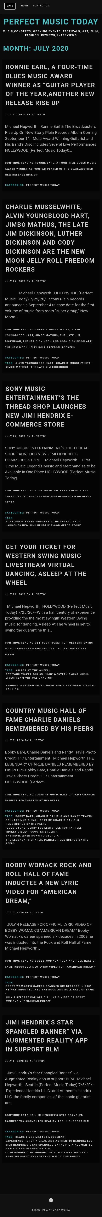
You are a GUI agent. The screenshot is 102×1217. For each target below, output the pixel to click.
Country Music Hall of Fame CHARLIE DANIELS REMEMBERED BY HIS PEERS (50, 719)
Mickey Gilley (17, 831)
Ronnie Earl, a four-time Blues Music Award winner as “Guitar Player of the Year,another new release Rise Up (50, 84)
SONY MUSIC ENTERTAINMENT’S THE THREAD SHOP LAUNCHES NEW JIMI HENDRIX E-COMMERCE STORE (46, 406)
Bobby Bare (25, 816)
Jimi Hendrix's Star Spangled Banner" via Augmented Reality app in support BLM (49, 1146)
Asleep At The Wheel (32, 670)
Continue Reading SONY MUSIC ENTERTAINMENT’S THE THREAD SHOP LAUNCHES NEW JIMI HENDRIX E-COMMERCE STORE (48, 496)
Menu (10, 6)
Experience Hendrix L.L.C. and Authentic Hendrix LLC (49, 1140)
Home (25, 6)
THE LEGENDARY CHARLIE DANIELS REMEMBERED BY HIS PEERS (47, 841)
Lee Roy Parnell (69, 827)
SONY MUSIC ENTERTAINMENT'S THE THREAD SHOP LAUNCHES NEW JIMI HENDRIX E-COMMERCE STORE (43, 523)
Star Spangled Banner (24, 1156)
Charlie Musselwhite (73, 363)
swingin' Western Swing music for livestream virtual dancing (50, 687)
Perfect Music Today (51, 21)
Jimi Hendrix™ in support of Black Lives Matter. (47, 1152)
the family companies (62, 1156)
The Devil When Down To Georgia (32, 835)
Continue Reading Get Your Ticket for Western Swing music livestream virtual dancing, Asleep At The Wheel (49, 648)
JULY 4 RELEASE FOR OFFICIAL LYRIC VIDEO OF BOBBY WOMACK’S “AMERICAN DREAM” (45, 999)
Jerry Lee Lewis (40, 827)
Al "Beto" (39, 114)
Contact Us (41, 6)
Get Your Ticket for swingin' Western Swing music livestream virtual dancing (47, 676)
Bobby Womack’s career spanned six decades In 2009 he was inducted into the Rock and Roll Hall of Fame (50, 988)
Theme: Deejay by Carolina (51, 1210)
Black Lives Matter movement (40, 1136)
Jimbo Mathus (17, 367)
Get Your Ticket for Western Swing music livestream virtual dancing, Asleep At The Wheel (46, 564)
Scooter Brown (43, 831)
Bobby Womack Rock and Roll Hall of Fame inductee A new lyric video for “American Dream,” (49, 883)
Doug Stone (16, 827)
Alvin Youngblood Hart (35, 363)
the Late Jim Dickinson (49, 367)
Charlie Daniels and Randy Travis (64, 816)
